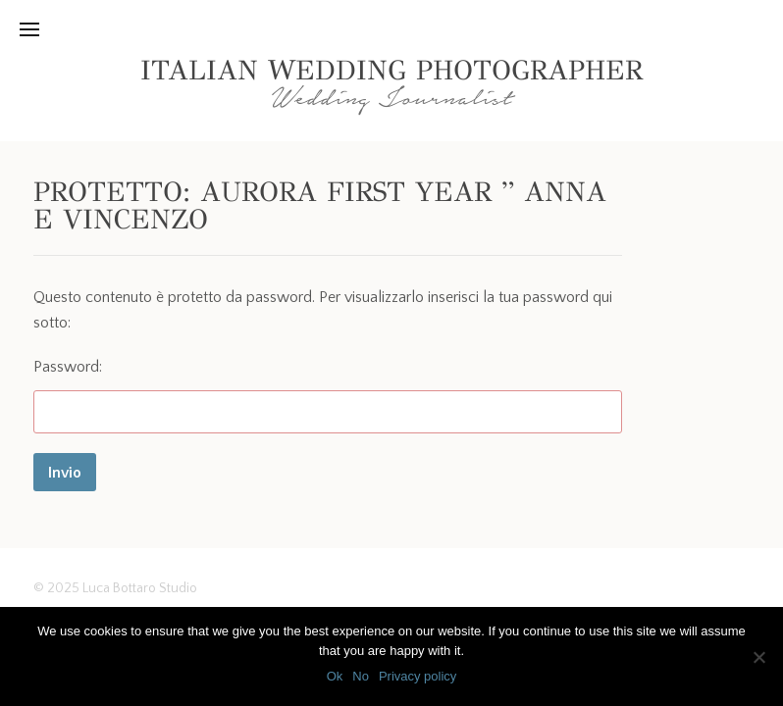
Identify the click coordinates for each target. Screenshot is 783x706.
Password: (327, 395)
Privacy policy (417, 676)
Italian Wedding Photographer (391, 70)
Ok (335, 676)
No (360, 676)
